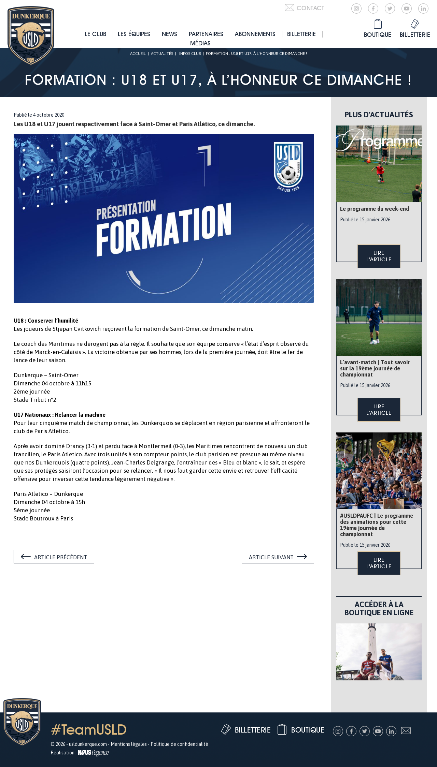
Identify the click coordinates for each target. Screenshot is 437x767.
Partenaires (206, 34)
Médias (200, 43)
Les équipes (134, 34)
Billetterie (301, 34)
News (169, 34)
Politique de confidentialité (179, 744)
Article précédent (60, 557)
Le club (95, 34)
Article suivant (271, 557)
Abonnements (255, 34)
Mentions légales (129, 744)
